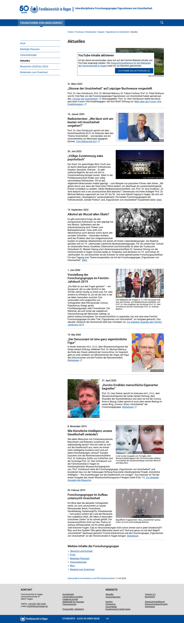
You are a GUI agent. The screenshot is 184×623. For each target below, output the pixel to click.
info (29, 606)
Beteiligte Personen (30, 49)
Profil (22, 43)
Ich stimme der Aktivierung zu (134, 71)
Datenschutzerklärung (155, 602)
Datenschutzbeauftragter (156, 604)
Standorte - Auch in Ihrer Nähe (85, 618)
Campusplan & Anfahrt (73, 597)
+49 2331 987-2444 (37, 604)
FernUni (71, 32)
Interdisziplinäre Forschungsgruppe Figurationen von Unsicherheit (113, 8)
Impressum (150, 606)
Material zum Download (82, 569)
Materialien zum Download (33, 72)
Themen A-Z (150, 594)
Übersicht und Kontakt (81, 551)
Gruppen (101, 32)
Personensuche (69, 604)
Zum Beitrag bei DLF (86, 141)
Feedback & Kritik (70, 599)
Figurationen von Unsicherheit (41, 22)
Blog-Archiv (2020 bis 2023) (34, 66)
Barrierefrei (150, 597)
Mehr (159, 199)
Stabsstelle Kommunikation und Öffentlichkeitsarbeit (91, 578)
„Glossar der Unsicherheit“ (85, 98)
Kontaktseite (68, 594)
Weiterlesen (73, 360)
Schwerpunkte (90, 32)
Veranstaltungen (28, 55)
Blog (72, 565)
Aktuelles (25, 60)
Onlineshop (111, 604)
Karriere (109, 602)
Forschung (79, 32)
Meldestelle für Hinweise (73, 602)
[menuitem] (40, 43)
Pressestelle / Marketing (73, 609)
